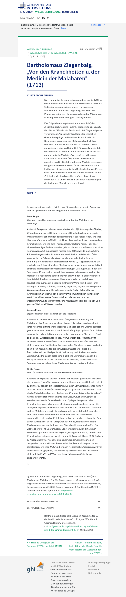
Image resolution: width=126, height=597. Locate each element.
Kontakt (92, 566)
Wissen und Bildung (47, 11)
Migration (27, 11)
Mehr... (64, 28)
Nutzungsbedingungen (99, 562)
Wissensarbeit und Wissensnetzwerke (54, 52)
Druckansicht (89, 49)
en (38, 17)
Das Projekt (28, 17)
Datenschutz (94, 573)
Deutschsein (70, 11)
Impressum (94, 569)
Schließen (98, 24)
